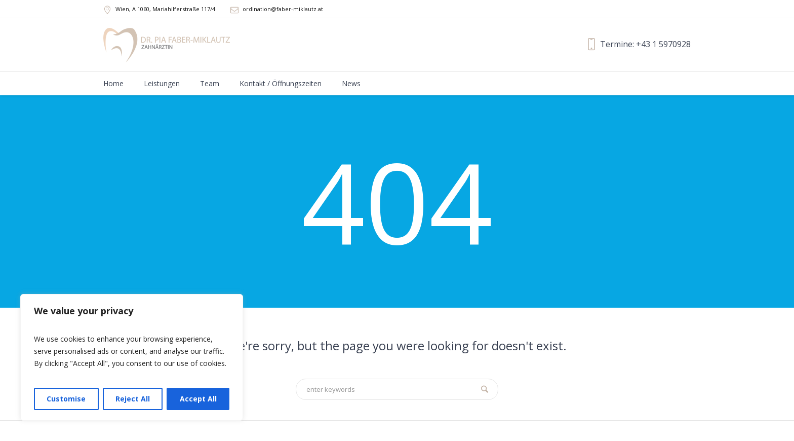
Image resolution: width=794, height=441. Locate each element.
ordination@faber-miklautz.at (283, 9)
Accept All (198, 398)
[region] (131, 357)
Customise (66, 398)
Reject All (132, 398)
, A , (165, 9)
